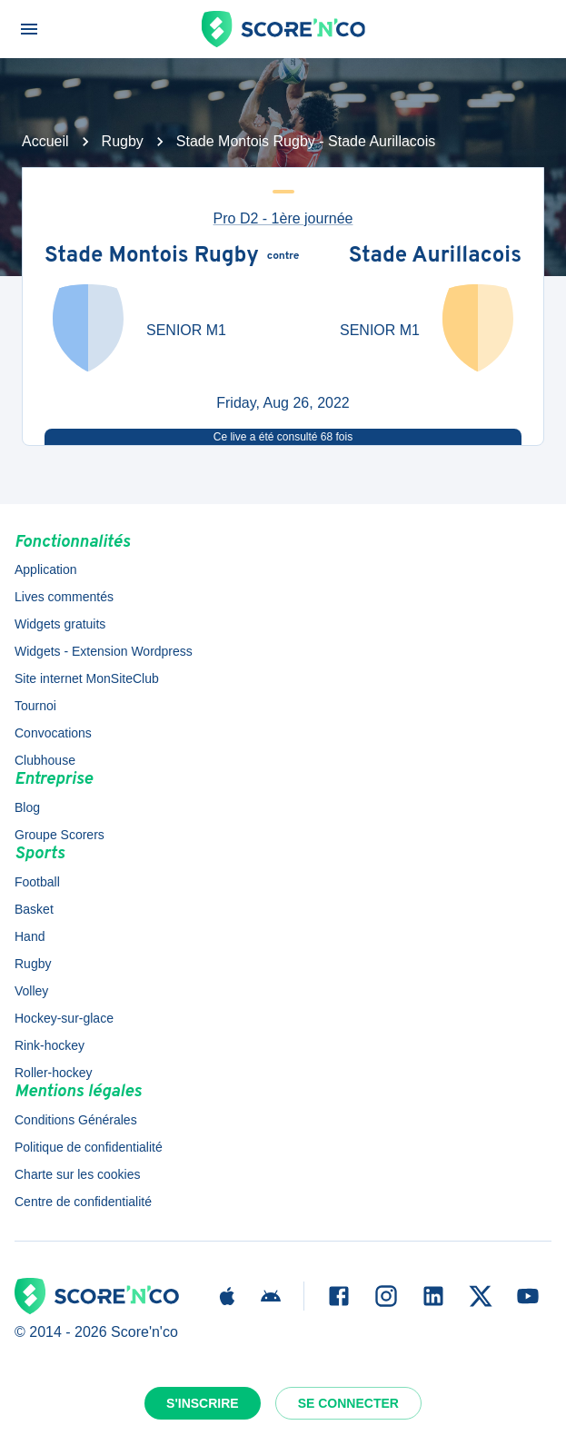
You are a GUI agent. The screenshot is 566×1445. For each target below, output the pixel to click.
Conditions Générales (76, 1120)
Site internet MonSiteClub (87, 678)
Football (37, 882)
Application (46, 569)
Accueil (45, 141)
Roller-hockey (54, 1072)
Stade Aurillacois (435, 257)
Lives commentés (64, 596)
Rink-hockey (49, 1045)
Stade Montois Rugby (152, 257)
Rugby (123, 141)
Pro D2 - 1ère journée (283, 218)
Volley (31, 991)
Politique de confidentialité (89, 1147)
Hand (30, 936)
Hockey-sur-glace (64, 1018)
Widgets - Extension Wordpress (104, 651)
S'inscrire (202, 1403)
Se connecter (348, 1403)
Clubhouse (45, 760)
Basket (34, 909)
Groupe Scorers (59, 834)
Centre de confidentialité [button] (83, 1201)
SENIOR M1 (186, 330)
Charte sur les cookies (78, 1174)
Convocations (53, 733)
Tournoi (35, 705)
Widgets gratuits (60, 624)
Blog (27, 807)
